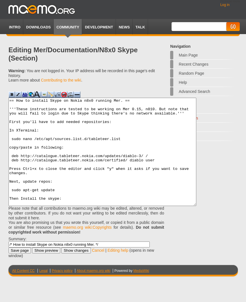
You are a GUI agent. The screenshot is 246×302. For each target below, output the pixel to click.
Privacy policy (62, 292)
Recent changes (193, 64)
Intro (14, 27)
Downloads (38, 27)
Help (183, 82)
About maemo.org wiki (94, 292)
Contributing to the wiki (61, 80)
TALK (140, 27)
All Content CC (23, 292)
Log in (225, 5)
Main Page (188, 55)
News (124, 27)
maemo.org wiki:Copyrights (87, 248)
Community (68, 27)
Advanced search (194, 91)
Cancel (98, 271)
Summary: (18, 260)
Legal (43, 292)
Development (99, 27)
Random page (191, 73)
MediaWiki (141, 292)
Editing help (118, 271)
